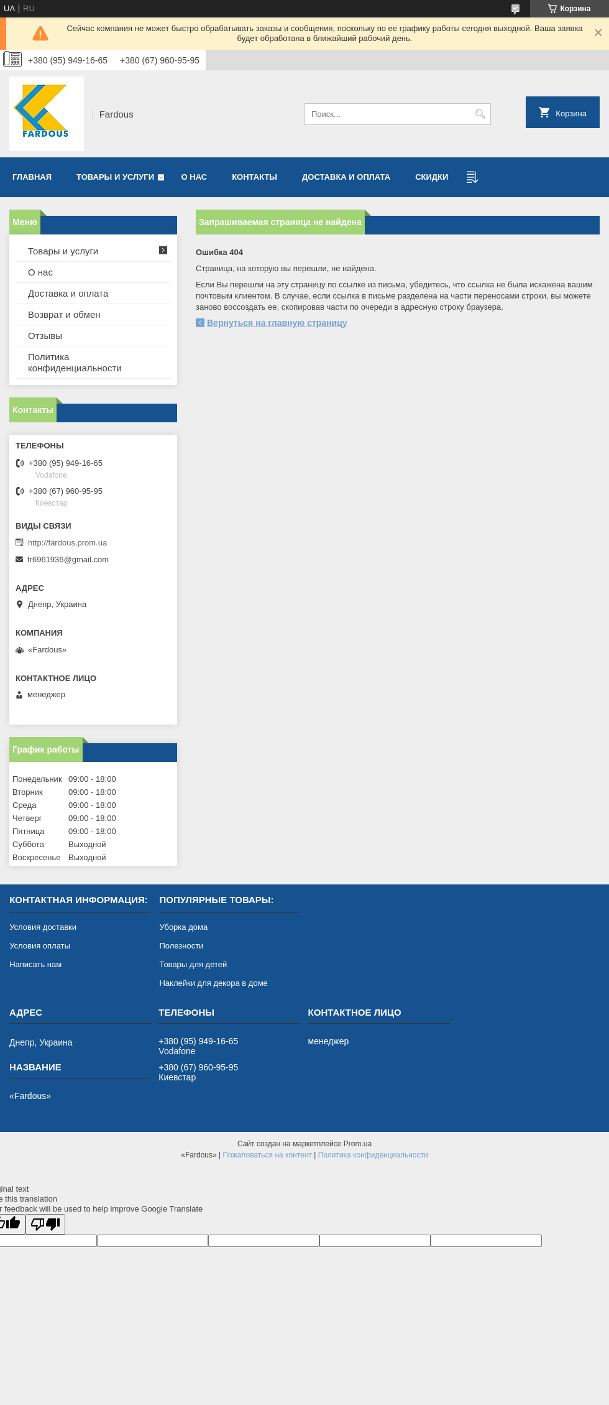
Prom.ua (358, 1143)
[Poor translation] (45, 1224)
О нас (194, 177)
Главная (32, 177)
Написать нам (35, 964)
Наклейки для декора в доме (213, 983)
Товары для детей (193, 964)
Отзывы (45, 335)
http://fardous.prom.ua (67, 542)
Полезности (181, 945)
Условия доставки (42, 927)
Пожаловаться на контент (266, 1155)
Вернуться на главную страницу (277, 323)
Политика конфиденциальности (75, 362)
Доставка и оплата (346, 177)
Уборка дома (183, 927)
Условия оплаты (39, 945)
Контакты (254, 177)
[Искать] (480, 114)
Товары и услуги (115, 177)
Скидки (431, 177)
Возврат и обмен (64, 314)
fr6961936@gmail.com (68, 559)
